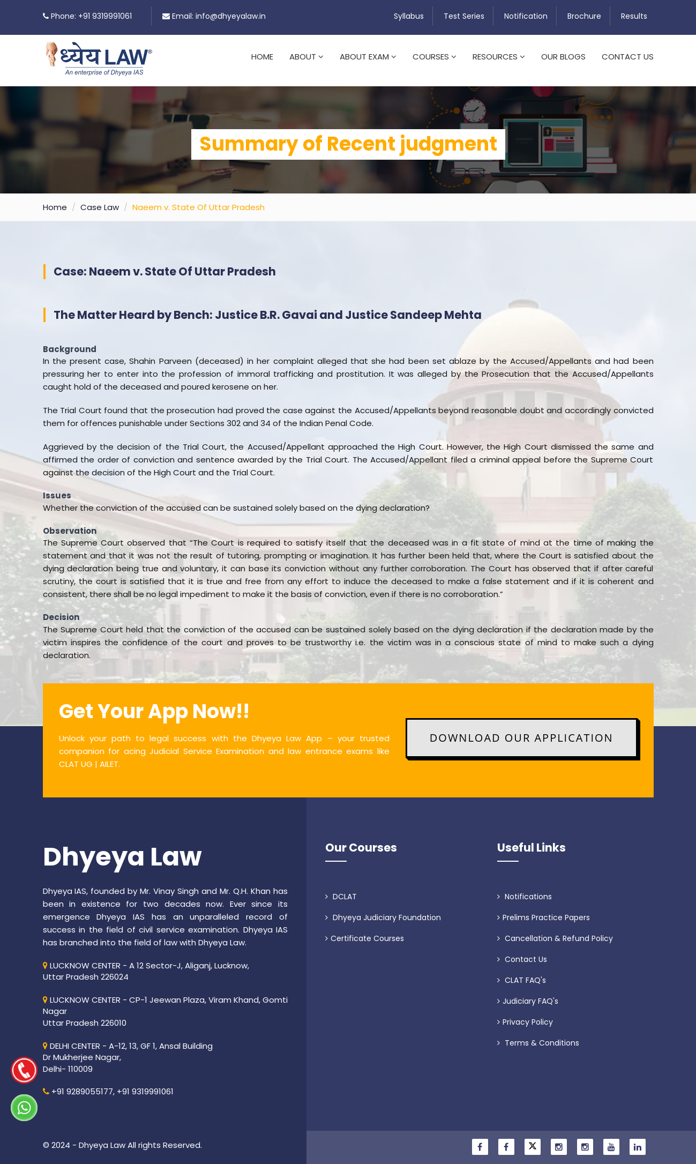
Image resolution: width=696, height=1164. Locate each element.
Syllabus (409, 16)
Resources (499, 56)
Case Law (99, 200)
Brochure (584, 16)
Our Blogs (563, 56)
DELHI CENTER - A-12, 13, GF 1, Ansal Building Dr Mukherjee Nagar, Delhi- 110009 (128, 1051)
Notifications (524, 890)
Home (262, 56)
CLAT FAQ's (521, 973)
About (306, 56)
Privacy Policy (525, 1015)
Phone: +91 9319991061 (91, 16)
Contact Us (628, 56)
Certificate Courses (364, 932)
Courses (434, 56)
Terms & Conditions (538, 1036)
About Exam (368, 56)
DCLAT (341, 890)
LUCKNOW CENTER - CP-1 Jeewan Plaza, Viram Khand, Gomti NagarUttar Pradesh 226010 (165, 1005)
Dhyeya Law (122, 850)
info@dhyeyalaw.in (231, 16)
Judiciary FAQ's (527, 994)
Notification (526, 16)
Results (634, 16)
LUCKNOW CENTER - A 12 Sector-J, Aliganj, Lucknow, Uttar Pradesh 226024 (146, 964)
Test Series (464, 16)
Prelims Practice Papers (543, 911)
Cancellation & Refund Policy (555, 932)
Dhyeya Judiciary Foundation (383, 911)
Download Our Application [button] (521, 731)
